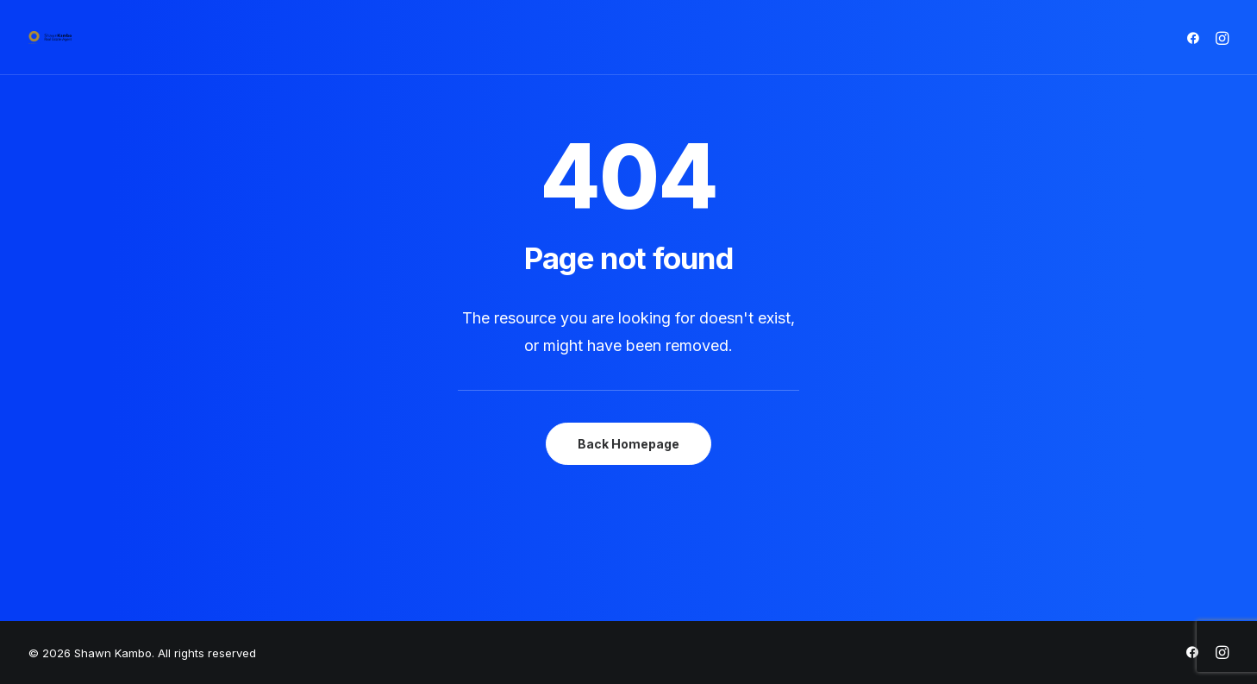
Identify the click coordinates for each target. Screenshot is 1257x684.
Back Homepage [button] (628, 443)
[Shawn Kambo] (50, 37)
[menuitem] (1196, 37)
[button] (1196, 37)
